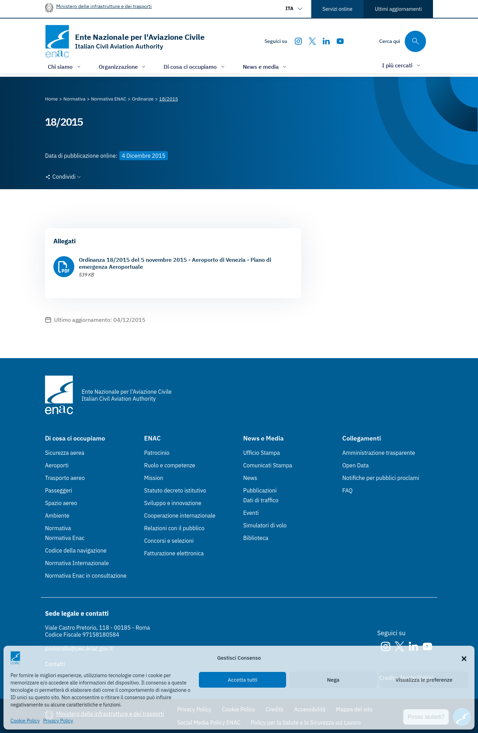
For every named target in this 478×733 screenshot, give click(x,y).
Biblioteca (255, 537)
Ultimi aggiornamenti (398, 9)
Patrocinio (157, 452)
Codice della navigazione (75, 550)
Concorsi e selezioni (169, 540)
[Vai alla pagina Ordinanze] (143, 99)
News (250, 477)
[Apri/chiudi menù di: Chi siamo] (65, 66)
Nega (333, 679)
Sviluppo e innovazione (172, 502)
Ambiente (57, 515)
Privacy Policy (58, 721)
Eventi (251, 512)
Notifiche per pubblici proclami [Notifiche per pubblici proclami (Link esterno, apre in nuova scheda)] (380, 477)
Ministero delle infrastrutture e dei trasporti (104, 6)
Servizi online (337, 9)
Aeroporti (57, 465)
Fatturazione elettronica (174, 553)
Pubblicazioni (260, 490)
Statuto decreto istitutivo (175, 490)
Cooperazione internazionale (179, 515)
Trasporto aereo (65, 477)
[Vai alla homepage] (124, 41)
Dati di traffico (260, 500)
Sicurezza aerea (64, 452)
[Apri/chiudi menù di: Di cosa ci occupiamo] (195, 66)
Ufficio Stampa (261, 452)
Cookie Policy (25, 721)
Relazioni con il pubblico (174, 528)
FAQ (347, 490)
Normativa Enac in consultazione (86, 575)
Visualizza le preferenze (424, 679)
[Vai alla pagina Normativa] (74, 99)
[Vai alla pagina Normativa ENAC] (108, 99)
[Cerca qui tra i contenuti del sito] (402, 41)
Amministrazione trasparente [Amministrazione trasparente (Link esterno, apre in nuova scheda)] (378, 452)
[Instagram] (298, 41)
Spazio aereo (61, 502)
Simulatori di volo (264, 525)
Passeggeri (58, 490)
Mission (153, 477)
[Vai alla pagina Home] (51, 99)
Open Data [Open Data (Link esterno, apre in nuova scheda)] (355, 465)
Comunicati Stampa (267, 465)
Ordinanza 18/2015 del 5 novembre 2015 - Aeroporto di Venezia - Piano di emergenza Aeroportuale (175, 263)
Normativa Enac (64, 537)
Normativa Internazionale (77, 563)
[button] (464, 657)
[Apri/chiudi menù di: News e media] (265, 66)
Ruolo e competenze (169, 465)
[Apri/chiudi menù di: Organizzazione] (123, 66)
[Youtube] (340, 41)
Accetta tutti (242, 679)
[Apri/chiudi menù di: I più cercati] (402, 65)
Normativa (58, 528)
